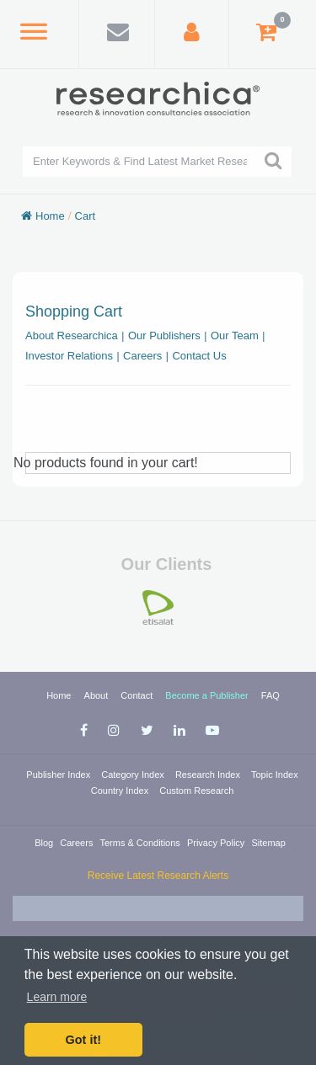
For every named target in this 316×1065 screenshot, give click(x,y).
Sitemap (268, 843)
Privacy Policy (217, 843)
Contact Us (199, 355)
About (97, 695)
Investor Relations (69, 355)
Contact (138, 695)
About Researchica (71, 335)
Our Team (235, 335)
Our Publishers (164, 335)
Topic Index (274, 774)
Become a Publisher (208, 695)
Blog (45, 843)
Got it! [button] (83, 1039)
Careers (142, 355)
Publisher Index (59, 774)
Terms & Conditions (140, 843)
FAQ (270, 695)
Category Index (134, 774)
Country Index (121, 790)
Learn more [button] (57, 997)
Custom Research (196, 790)
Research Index (209, 774)
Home (50, 216)
